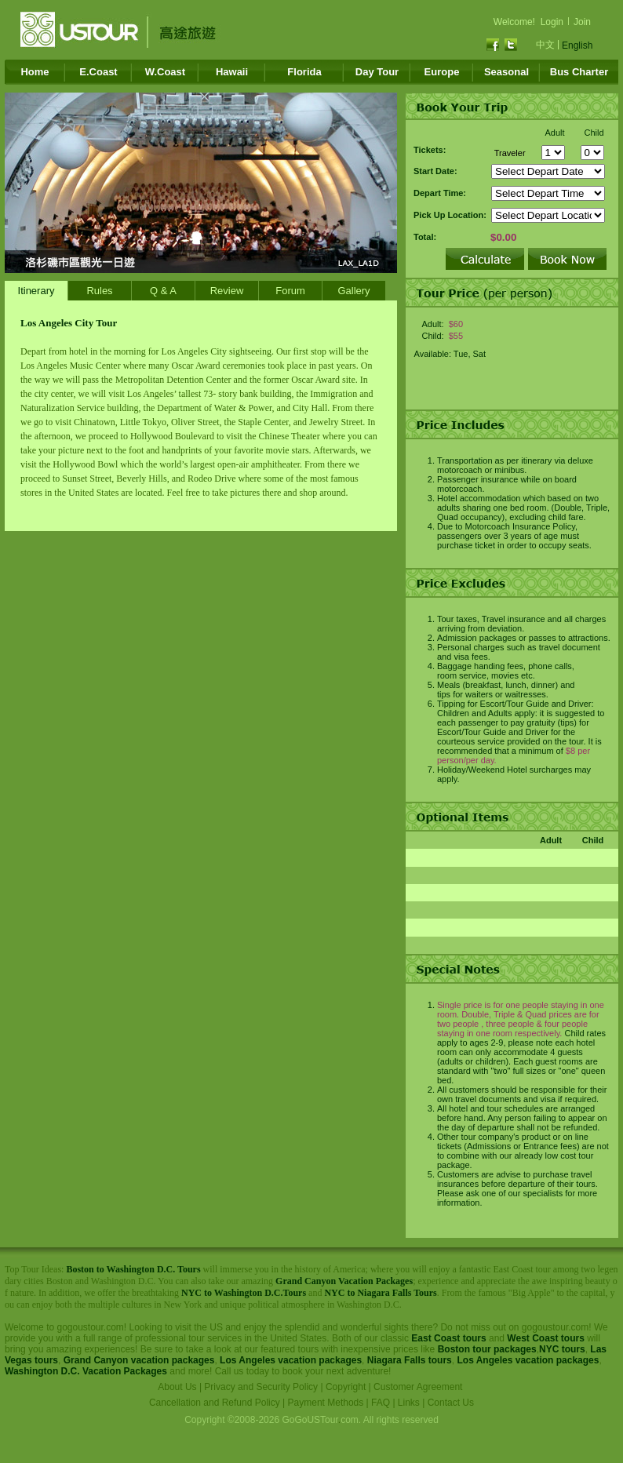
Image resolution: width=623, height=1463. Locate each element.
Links (409, 1402)
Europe (442, 72)
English (577, 45)
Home (34, 72)
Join (582, 21)
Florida (304, 72)
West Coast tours (545, 1338)
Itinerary (36, 291)
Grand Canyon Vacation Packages (344, 1281)
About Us (177, 1386)
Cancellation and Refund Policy (214, 1402)
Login (552, 21)
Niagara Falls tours (409, 1360)
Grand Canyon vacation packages (139, 1360)
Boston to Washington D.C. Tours (133, 1269)
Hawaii (232, 72)
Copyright (346, 1386)
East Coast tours (448, 1338)
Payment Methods (326, 1402)
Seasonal (506, 72)
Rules (99, 291)
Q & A (163, 291)
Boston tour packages (487, 1349)
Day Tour (377, 72)
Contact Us (451, 1402)
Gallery (353, 291)
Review (227, 291)
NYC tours (562, 1349)
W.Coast (165, 72)
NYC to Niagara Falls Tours (380, 1292)
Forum (290, 291)
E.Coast (98, 72)
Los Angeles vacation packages (291, 1360)
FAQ (380, 1402)
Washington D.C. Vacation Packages (86, 1371)
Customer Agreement (417, 1386)
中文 (545, 44)
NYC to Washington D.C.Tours (243, 1292)
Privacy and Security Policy (261, 1386)
